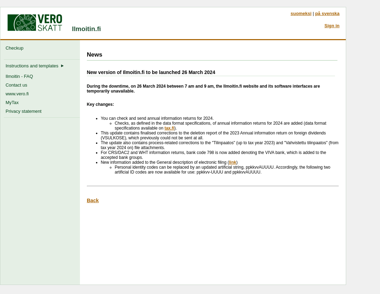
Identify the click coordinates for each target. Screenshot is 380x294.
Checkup (16, 48)
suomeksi (301, 13)
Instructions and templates (35, 65)
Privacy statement (24, 111)
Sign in (332, 25)
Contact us (16, 85)
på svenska (327, 13)
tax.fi (169, 128)
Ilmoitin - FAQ (19, 76)
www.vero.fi (17, 93)
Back (93, 200)
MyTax (12, 102)
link (232, 162)
